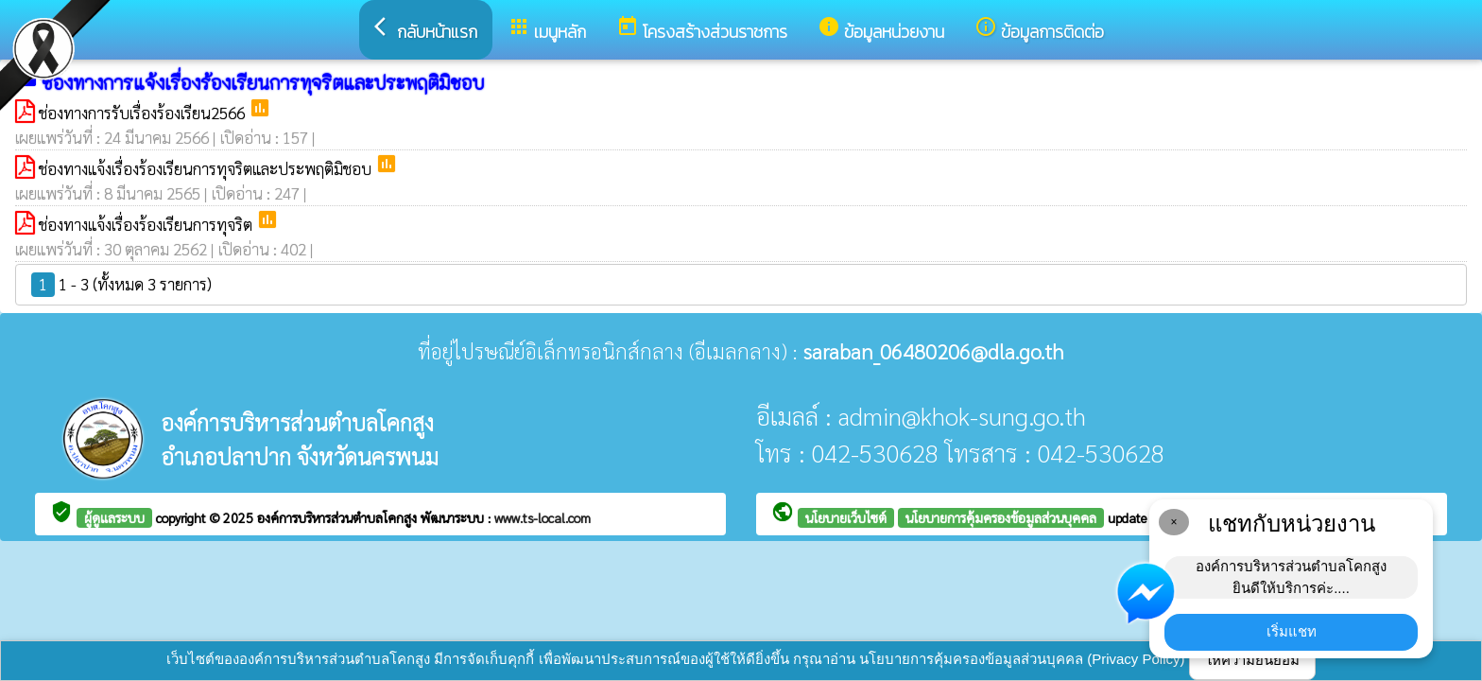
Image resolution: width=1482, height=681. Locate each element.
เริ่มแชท (1292, 631)
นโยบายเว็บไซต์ (846, 517)
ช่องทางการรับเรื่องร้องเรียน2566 (144, 112)
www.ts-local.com (542, 517)
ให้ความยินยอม (1252, 660)
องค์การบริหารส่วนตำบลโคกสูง (339, 517)
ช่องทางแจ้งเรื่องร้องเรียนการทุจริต (147, 224)
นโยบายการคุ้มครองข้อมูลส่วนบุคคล (1000, 517)
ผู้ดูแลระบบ (114, 517)
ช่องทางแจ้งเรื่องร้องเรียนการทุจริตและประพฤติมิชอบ (207, 168)
